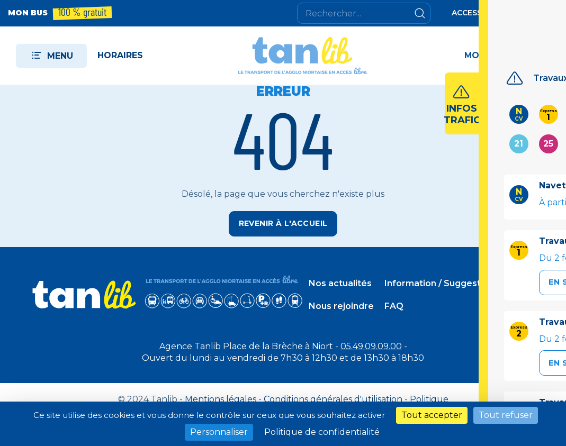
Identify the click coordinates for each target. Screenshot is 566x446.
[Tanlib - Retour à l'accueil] (304, 55)
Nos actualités (340, 281)
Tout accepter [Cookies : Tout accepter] (431, 415)
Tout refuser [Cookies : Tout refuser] (506, 415)
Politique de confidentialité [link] (322, 432)
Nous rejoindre (341, 303)
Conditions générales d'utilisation (333, 393)
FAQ (393, 303)
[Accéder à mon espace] (505, 55)
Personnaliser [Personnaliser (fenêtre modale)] (219, 432)
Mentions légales (220, 393)
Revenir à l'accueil (283, 223)
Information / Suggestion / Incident (460, 281)
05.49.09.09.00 (371, 341)
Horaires (120, 55)
